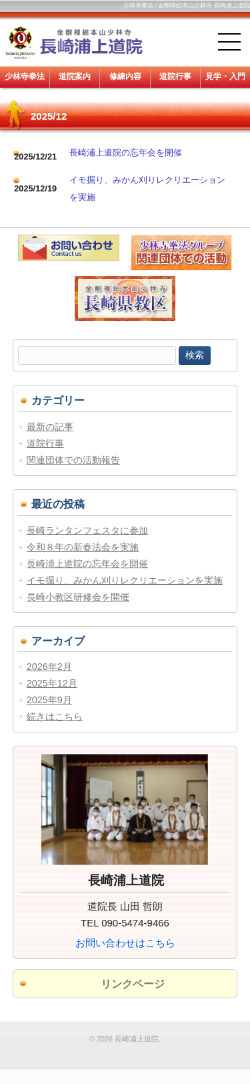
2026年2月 (49, 666)
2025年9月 (49, 700)
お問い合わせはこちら (125, 942)
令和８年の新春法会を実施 (83, 547)
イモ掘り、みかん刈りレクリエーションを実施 (125, 580)
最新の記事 (50, 426)
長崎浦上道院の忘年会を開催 (125, 153)
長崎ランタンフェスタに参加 (87, 530)
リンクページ (133, 984)
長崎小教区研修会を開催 (78, 597)
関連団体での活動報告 (73, 460)
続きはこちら (55, 716)
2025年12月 (52, 683)
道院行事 (45, 443)
